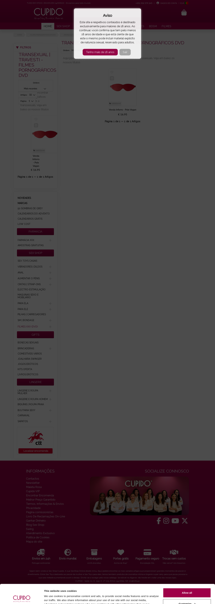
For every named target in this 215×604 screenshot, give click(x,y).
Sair (125, 52)
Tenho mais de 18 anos (100, 52)
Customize (187, 583)
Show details (52, 597)
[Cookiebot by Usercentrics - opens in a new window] (21, 597)
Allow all (187, 572)
